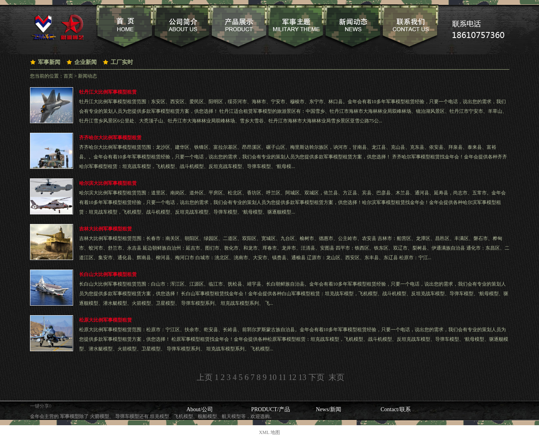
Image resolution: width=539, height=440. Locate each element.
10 (272, 377)
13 (302, 377)
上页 (205, 377)
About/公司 (200, 409)
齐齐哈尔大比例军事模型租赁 (110, 137)
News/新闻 (329, 409)
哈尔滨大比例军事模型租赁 (108, 183)
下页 (316, 377)
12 (292, 377)
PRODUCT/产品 (270, 409)
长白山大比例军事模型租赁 (108, 274)
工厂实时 (122, 62)
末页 (336, 377)
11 (282, 377)
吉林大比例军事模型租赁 (105, 229)
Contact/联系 (396, 409)
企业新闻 (85, 62)
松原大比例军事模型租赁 (105, 320)
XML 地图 (269, 432)
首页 (68, 76)
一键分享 (39, 406)
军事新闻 (49, 62)
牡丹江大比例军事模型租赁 (108, 92)
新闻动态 (87, 76)
